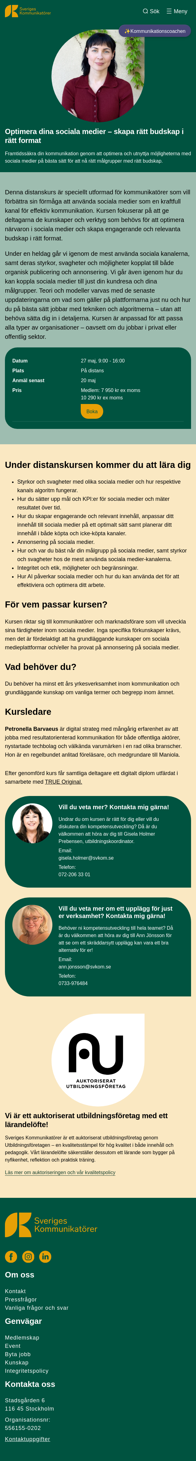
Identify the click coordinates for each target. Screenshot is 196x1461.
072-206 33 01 (74, 874)
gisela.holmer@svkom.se (86, 858)
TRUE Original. (63, 782)
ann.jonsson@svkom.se (85, 966)
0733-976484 (73, 983)
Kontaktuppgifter (27, 1439)
